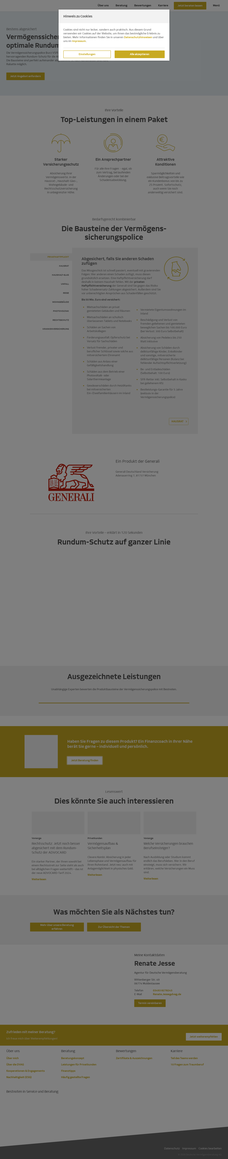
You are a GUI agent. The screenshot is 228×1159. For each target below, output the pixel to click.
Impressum (79, 41)
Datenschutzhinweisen (138, 37)
